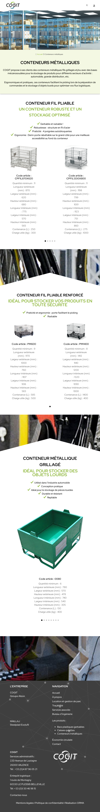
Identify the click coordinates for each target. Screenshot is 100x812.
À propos (57, 696)
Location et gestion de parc (66, 701)
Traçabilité (57, 705)
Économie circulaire (62, 739)
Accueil (56, 692)
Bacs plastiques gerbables (70, 726)
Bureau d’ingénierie (62, 714)
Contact (56, 743)
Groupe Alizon (17, 696)
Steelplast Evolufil (19, 724)
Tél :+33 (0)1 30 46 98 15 (23, 788)
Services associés (61, 709)
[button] (45, 241)
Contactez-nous (18, 795)
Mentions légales (25, 802)
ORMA (80, 802)
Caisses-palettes (66, 730)
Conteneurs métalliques (69, 733)
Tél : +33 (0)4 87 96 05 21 (23, 769)
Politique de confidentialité (49, 802)
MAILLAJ (15, 721)
